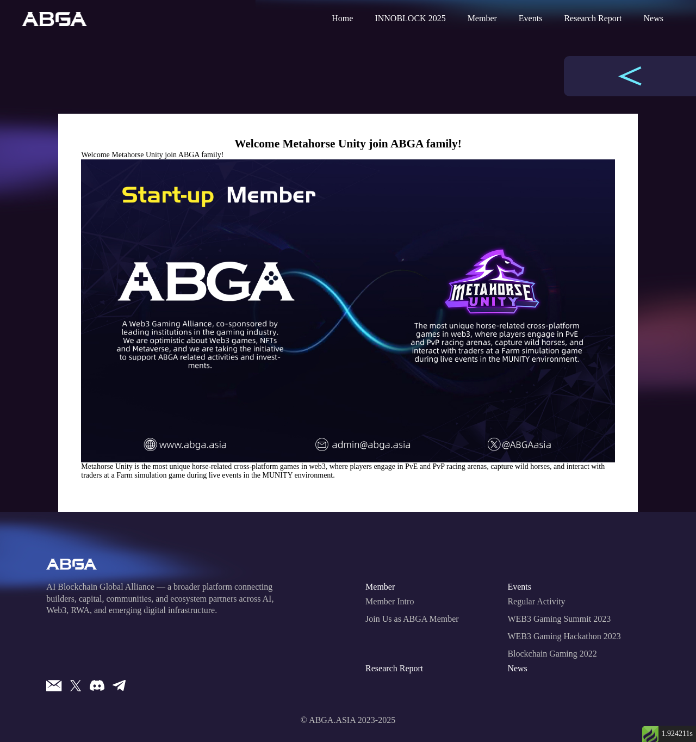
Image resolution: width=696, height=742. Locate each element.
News (653, 18)
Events (531, 18)
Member (482, 18)
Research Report (593, 18)
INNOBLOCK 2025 (410, 18)
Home (342, 18)
